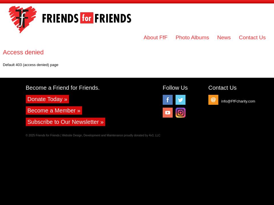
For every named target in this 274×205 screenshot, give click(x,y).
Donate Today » (47, 99)
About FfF (155, 37)
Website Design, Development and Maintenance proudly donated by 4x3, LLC (111, 135)
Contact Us (252, 37)
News (224, 37)
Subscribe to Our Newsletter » (65, 122)
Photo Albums (192, 37)
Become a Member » (53, 110)
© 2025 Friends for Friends (43, 135)
